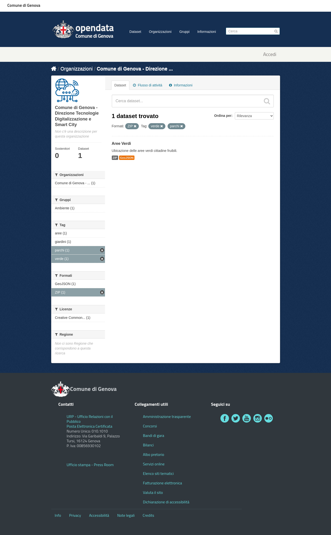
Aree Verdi (121, 143)
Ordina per (222, 116)
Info (58, 515)
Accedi (269, 54)
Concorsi (150, 426)
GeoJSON (126, 157)
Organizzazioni (160, 32)
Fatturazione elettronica (162, 483)
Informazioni (206, 32)
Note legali (126, 515)
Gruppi (184, 32)
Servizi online (154, 464)
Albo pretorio (153, 454)
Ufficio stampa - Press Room (90, 465)
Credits (148, 515)
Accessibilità (99, 515)
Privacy (75, 515)
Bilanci (148, 445)
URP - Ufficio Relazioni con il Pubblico (90, 419)
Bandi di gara (153, 435)
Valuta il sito (153, 492)
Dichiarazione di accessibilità (166, 502)
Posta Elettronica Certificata (89, 426)
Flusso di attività (147, 85)
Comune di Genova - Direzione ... (135, 68)
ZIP (115, 157)
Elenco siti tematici (158, 473)
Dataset (135, 32)
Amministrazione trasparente (167, 416)
